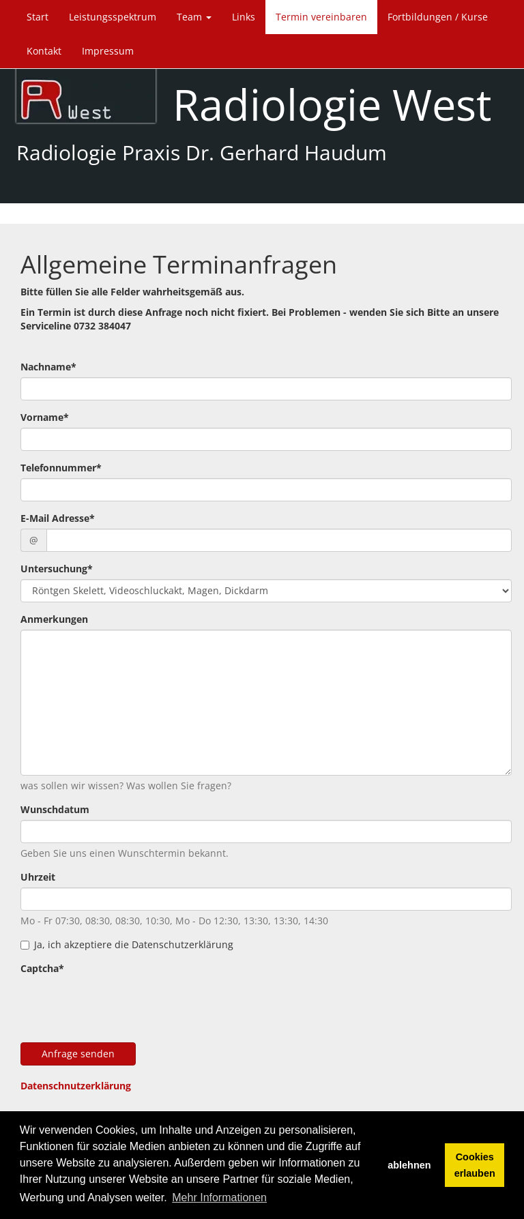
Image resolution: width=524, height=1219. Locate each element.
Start (37, 16)
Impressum (108, 50)
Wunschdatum (54, 809)
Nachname (48, 366)
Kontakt (44, 50)
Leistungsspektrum (112, 16)
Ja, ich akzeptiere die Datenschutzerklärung (126, 944)
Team (194, 16)
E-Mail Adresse (57, 518)
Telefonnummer (61, 467)
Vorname (44, 417)
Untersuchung (56, 568)
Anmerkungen (54, 619)
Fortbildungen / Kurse (438, 16)
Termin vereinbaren (321, 16)
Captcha (42, 968)
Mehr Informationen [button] (219, 1197)
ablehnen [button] (409, 1165)
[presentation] (124, 1005)
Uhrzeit (37, 876)
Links (243, 16)
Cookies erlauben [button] (474, 1165)
